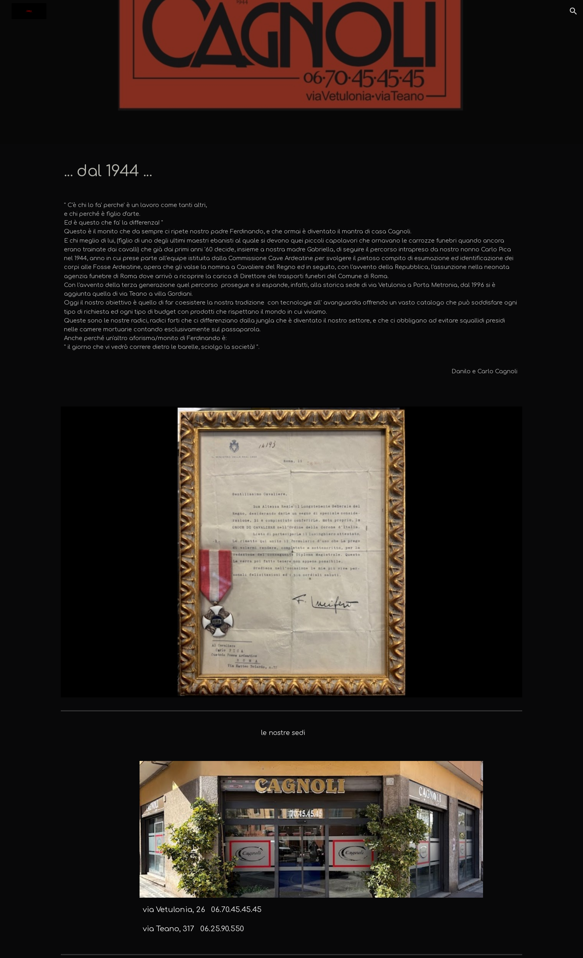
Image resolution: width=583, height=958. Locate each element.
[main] (291, 170)
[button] (573, 11)
